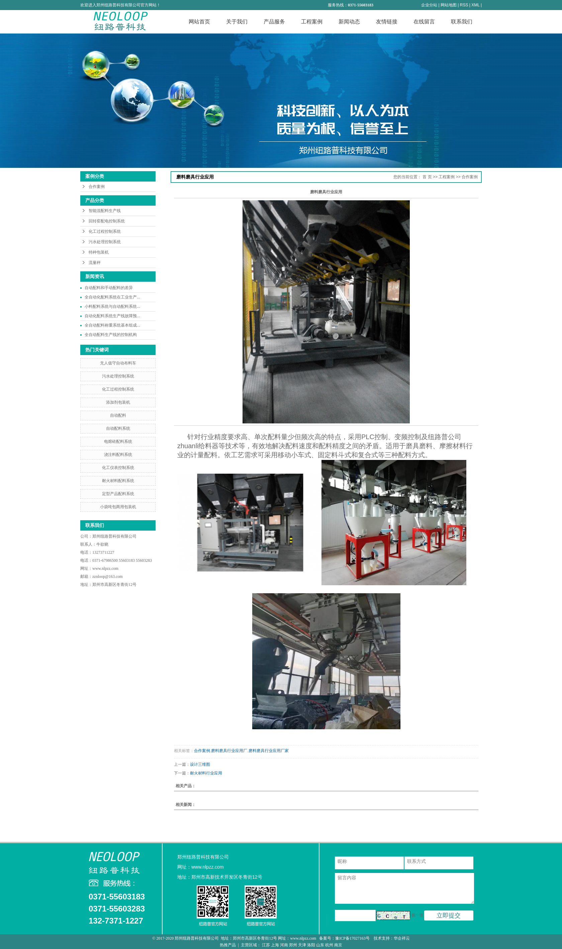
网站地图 (449, 5)
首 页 (427, 177)
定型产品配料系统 (118, 493)
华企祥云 (402, 938)
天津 (302, 945)
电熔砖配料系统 (118, 441)
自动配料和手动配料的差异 (109, 287)
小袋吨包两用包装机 (118, 506)
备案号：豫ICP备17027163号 (345, 938)
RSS (464, 5)
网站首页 (199, 21)
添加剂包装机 (118, 402)
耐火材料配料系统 (118, 480)
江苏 (266, 945)
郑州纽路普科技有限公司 (114, 536)
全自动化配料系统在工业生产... (112, 297)
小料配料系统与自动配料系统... (112, 306)
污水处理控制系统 (105, 242)
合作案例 (97, 186)
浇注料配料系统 (118, 454)
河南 (284, 945)
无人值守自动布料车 (118, 363)
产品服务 (274, 21)
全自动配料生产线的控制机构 (111, 334)
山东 (320, 945)
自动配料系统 (118, 428)
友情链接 (386, 21)
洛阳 (311, 945)
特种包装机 (99, 252)
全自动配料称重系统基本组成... (112, 325)
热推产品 (228, 945)
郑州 (293, 945)
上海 (275, 945)
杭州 (329, 945)
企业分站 (429, 5)
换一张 (417, 915)
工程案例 (311, 21)
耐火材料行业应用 (206, 773)
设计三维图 (200, 764)
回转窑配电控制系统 (107, 221)
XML (475, 5)
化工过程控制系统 (105, 231)
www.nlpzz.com (105, 568)
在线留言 (424, 21)
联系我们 (461, 21)
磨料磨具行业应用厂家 (269, 750)
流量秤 (95, 262)
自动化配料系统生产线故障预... (112, 316)
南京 (338, 945)
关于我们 (237, 21)
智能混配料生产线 (105, 210)
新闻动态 (349, 21)
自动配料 (118, 415)
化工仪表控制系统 (118, 467)
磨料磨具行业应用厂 (229, 750)
